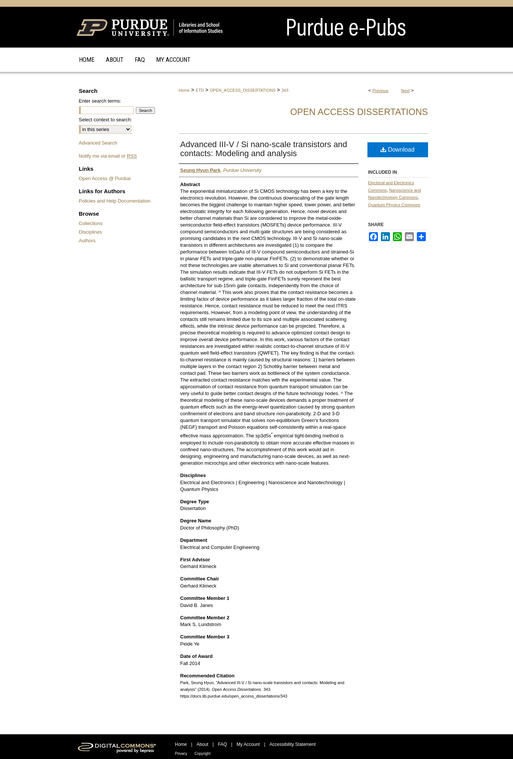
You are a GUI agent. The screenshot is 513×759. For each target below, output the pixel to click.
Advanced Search (98, 143)
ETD (200, 90)
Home (184, 90)
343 (284, 90)
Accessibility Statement (292, 744)
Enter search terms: (100, 101)
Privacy (181, 754)
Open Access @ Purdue (105, 178)
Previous (380, 90)
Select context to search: (105, 119)
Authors (87, 240)
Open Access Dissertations (359, 112)
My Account (248, 744)
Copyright (203, 754)
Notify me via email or (108, 156)
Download (398, 149)
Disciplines (90, 232)
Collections (91, 223)
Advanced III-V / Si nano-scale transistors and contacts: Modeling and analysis (263, 149)
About (202, 744)
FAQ (222, 744)
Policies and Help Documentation (115, 201)
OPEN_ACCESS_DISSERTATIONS (242, 90)
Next (405, 90)
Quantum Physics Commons (394, 205)
